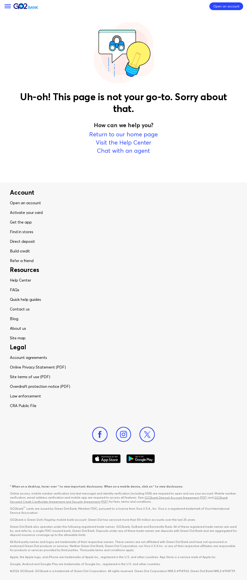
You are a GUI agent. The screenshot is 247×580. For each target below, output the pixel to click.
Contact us (20, 309)
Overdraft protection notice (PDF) (40, 386)
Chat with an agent (123, 150)
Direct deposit (22, 241)
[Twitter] (147, 434)
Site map (18, 338)
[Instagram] (123, 434)
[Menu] (8, 6)
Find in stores (21, 231)
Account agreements (28, 357)
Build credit (20, 251)
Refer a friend (22, 260)
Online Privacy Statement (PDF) (38, 367)
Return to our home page (123, 134)
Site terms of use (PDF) (30, 376)
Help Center (20, 280)
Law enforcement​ (25, 396)
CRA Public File (23, 405)
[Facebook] (100, 434)
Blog (14, 318)
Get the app (21, 222)
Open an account (25, 202)
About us (18, 328)
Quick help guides (25, 299)
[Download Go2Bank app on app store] (106, 458)
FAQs (14, 289)
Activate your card (26, 212)
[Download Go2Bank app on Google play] (140, 458)
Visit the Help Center (123, 142)
